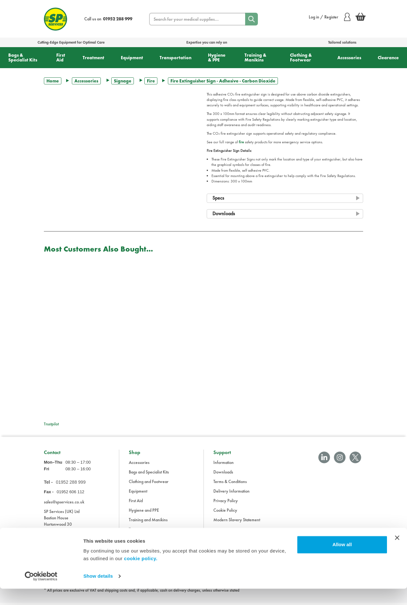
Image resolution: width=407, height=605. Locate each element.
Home (52, 81)
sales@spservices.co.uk (64, 504)
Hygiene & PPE (216, 57)
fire (241, 142)
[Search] (251, 19)
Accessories (349, 57)
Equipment (132, 57)
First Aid (60, 57)
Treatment (93, 57)
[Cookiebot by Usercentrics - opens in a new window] (41, 592)
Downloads (223, 474)
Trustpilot (51, 424)
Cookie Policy (225, 512)
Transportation (175, 57)
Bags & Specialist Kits (22, 57)
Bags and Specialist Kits (149, 474)
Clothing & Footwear (301, 57)
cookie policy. (140, 575)
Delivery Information (231, 493)
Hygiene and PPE (144, 512)
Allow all (342, 561)
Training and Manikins (148, 522)
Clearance (388, 57)
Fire (151, 81)
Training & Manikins (255, 57)
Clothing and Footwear (149, 484)
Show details (98, 592)
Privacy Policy (225, 503)
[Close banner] (397, 554)
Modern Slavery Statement (236, 522)
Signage (122, 81)
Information (223, 464)
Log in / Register (329, 17)
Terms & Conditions (230, 484)
